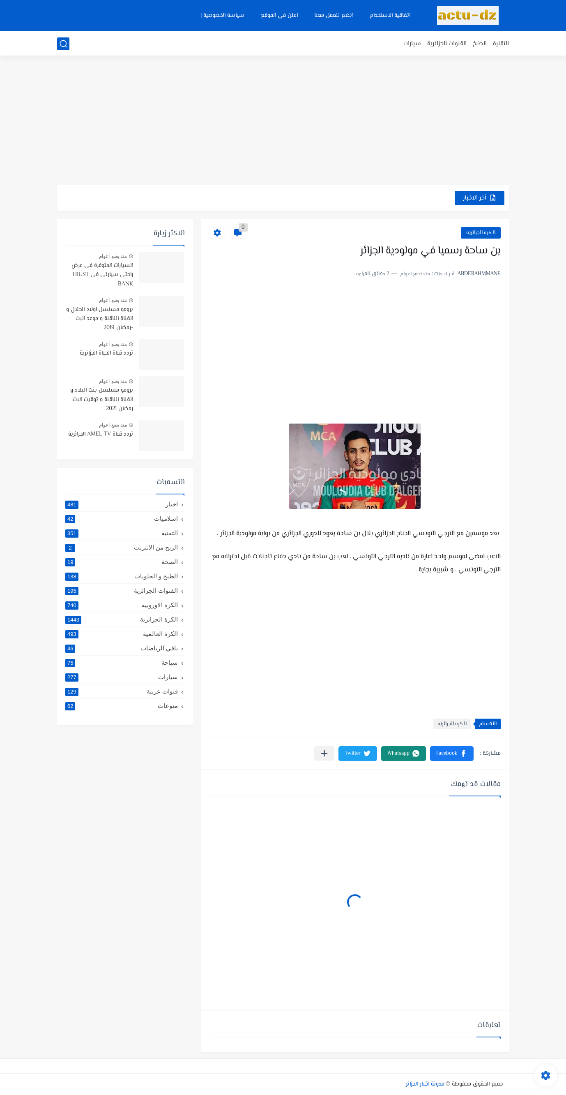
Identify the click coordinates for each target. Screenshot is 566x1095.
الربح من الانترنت (121, 547)
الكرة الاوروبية (121, 605)
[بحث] (63, 43)
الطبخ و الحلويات (121, 576)
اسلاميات (121, 518)
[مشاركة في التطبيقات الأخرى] (324, 753)
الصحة (121, 562)
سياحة (121, 662)
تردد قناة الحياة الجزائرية (106, 353)
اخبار (121, 504)
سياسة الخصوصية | (222, 15)
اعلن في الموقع (279, 15)
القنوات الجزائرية (447, 44)
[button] (452, 753)
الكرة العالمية (121, 634)
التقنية (501, 44)
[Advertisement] (283, 121)
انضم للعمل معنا (333, 15)
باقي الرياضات (121, 648)
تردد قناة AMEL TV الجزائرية (100, 434)
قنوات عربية (121, 691)
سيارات (412, 44)
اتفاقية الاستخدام (390, 15)
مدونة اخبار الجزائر (425, 1084)
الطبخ (480, 44)
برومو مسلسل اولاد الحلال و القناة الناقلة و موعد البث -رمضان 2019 (99, 319)
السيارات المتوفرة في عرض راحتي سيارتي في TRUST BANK (102, 275)
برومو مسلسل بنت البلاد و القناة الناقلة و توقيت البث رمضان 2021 (101, 399)
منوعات (121, 706)
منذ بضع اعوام (113, 256)
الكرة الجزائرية (480, 233)
